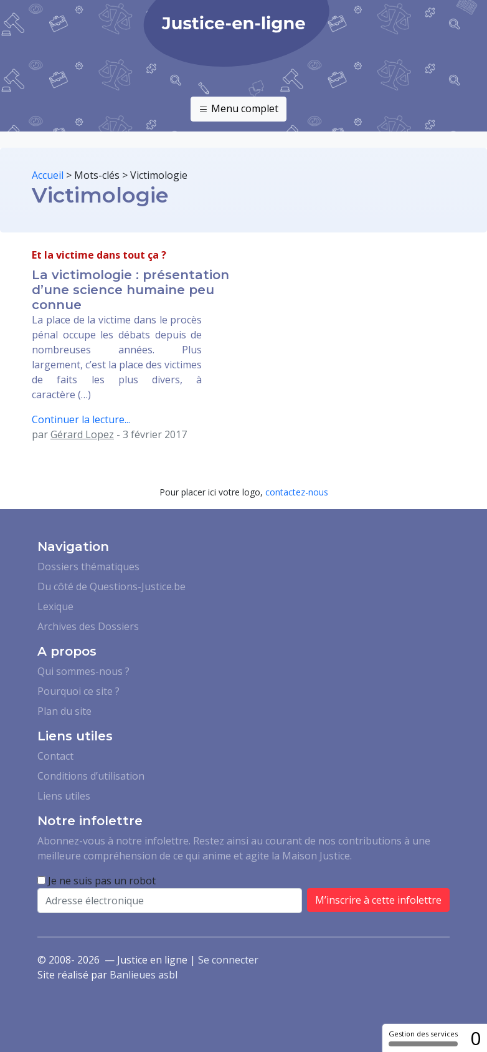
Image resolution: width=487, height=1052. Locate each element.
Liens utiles (63, 796)
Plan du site (64, 711)
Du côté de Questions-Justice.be (111, 586)
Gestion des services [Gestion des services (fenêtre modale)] (423, 1037)
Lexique (55, 606)
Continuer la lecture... (81, 419)
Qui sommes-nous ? (83, 671)
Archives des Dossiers (88, 626)
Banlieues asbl (143, 975)
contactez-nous (296, 492)
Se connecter (228, 960)
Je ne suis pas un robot (96, 880)
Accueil (48, 175)
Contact (55, 756)
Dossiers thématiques (88, 566)
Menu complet (238, 109)
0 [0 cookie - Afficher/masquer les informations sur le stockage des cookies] (475, 1038)
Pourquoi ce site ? (78, 691)
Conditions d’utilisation (90, 776)
